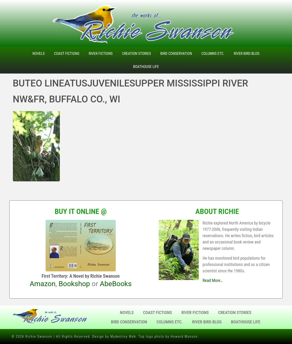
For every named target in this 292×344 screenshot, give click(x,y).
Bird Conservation (176, 53)
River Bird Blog (247, 53)
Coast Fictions (66, 53)
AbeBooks (116, 284)
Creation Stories (136, 53)
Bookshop (74, 284)
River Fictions (100, 53)
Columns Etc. (212, 53)
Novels (38, 53)
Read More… (212, 280)
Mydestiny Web (123, 336)
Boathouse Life (146, 66)
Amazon (43, 284)
